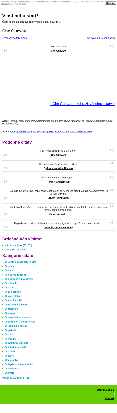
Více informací (20, 4)
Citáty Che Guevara (21, 131)
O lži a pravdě (13, 292)
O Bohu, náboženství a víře (20, 262)
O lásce (9, 287)
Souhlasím (93, 38)
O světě (9, 356)
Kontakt (109, 398)
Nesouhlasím (108, 38)
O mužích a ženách (16, 304)
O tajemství (11, 360)
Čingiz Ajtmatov (58, 214)
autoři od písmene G (81, 131)
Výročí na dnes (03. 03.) (18, 245)
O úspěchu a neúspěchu (19, 364)
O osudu (10, 313)
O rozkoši (10, 330)
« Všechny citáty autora (15, 38)
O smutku (10, 338)
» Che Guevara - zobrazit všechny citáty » (82, 104)
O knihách (11, 283)
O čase (9, 270)
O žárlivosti (11, 368)
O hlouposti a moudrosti (19, 279)
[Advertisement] (58, 78)
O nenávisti (11, 309)
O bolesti (10, 266)
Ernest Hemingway (58, 198)
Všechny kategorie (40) (15, 378)
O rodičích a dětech (16, 326)
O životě (9, 373)
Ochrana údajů (105, 390)
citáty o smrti (62, 131)
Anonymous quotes (43, 131)
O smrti (9, 334)
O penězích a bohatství (18, 317)
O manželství (12, 296)
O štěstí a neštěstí (15, 347)
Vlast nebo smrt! (20, 15)
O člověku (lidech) (15, 274)
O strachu (10, 351)
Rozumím (110, 3)
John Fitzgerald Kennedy (58, 227)
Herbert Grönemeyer (58, 182)
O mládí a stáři (13, 300)
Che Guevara (58, 51)
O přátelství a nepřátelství (20, 321)
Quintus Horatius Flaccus (58, 168)
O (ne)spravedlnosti (16, 343)
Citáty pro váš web (15, 249)
